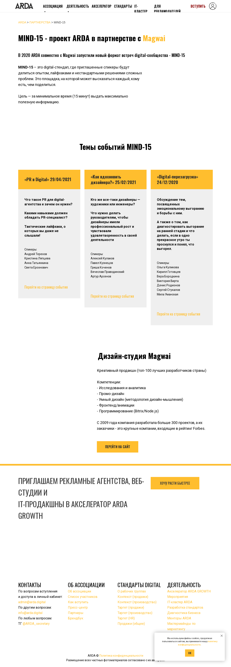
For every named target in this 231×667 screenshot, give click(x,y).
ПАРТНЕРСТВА (40, 22)
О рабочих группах (132, 591)
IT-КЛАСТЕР (140, 9)
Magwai (154, 37)
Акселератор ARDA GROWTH (189, 591)
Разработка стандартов (185, 607)
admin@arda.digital (32, 602)
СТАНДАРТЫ (123, 6)
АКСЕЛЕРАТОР (101, 6)
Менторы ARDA (179, 618)
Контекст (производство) (137, 602)
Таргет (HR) (126, 618)
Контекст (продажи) (133, 597)
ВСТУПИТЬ (198, 6)
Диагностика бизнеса (183, 613)
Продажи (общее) (131, 624)
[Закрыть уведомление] (222, 636)
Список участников (82, 597)
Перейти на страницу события (46, 287)
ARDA (22, 22)
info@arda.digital (30, 613)
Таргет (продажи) (131, 607)
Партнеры (75, 613)
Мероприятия (177, 597)
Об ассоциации (79, 591)
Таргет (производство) (135, 613)
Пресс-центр (78, 607)
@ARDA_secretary (36, 624)
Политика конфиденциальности (121, 655)
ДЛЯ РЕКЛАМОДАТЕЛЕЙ (167, 9)
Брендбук (75, 618)
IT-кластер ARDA (179, 602)
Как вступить (78, 602)
